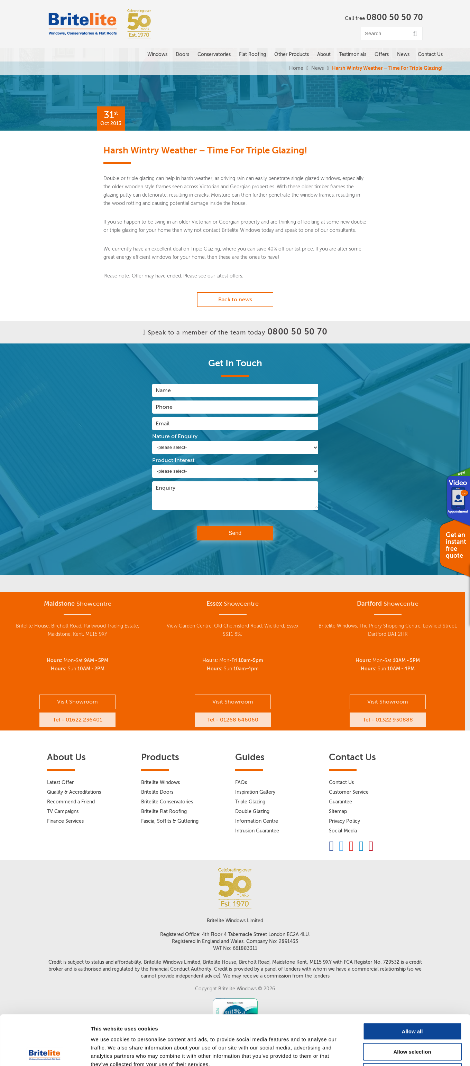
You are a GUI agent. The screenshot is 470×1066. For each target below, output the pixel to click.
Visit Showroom (77, 701)
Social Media (343, 831)
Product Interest (173, 460)
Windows (157, 54)
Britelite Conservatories (167, 802)
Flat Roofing (252, 54)
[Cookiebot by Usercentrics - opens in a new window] (45, 1052)
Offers (382, 54)
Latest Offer (60, 782)
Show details (363, 1052)
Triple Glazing (250, 802)
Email (162, 423)
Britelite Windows (160, 782)
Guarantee (340, 802)
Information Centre (256, 821)
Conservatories (214, 54)
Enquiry (165, 487)
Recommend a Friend (71, 802)
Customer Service (349, 792)
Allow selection (412, 1002)
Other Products (291, 54)
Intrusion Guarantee (257, 831)
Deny (412, 1022)
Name (163, 390)
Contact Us (430, 54)
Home (296, 68)
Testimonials (352, 54)
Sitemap (338, 811)
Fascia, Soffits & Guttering (170, 821)
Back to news (235, 299)
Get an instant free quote (456, 545)
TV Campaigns (63, 811)
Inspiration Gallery (255, 792)
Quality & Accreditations (74, 792)
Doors (182, 54)
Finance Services (65, 821)
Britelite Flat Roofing (164, 811)
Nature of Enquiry (174, 436)
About (324, 54)
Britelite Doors (157, 792)
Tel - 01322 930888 (388, 719)
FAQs (241, 782)
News (317, 68)
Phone (164, 407)
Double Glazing (252, 811)
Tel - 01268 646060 (232, 719)
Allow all (412, 981)
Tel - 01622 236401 (77, 719)
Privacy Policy (344, 821)
